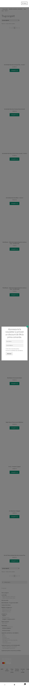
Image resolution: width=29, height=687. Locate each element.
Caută (14, 684)
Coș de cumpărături (22, 684)
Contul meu (5, 684)
